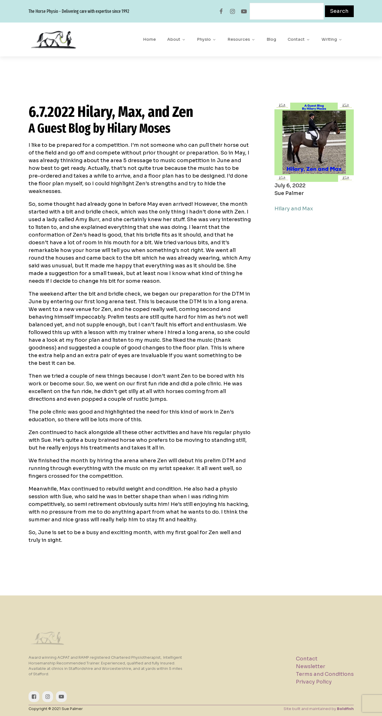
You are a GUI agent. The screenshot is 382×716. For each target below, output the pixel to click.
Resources (241, 39)
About (176, 39)
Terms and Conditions (325, 674)
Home (149, 39)
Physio (206, 39)
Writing (332, 39)
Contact (299, 39)
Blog (271, 39)
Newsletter (310, 666)
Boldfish (345, 709)
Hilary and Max (293, 209)
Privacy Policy (314, 682)
